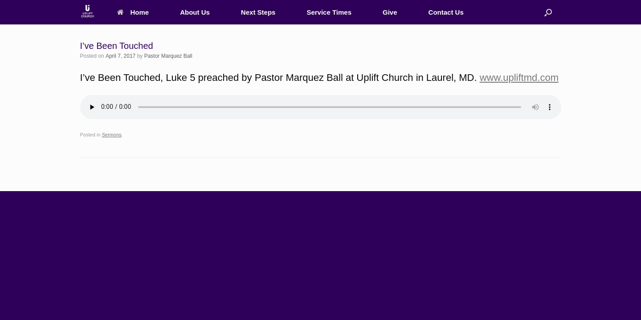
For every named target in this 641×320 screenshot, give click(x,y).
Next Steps (258, 12)
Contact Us (446, 12)
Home (133, 12)
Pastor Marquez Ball (168, 56)
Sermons (112, 134)
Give (390, 12)
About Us (195, 12)
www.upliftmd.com (519, 77)
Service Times (328, 12)
